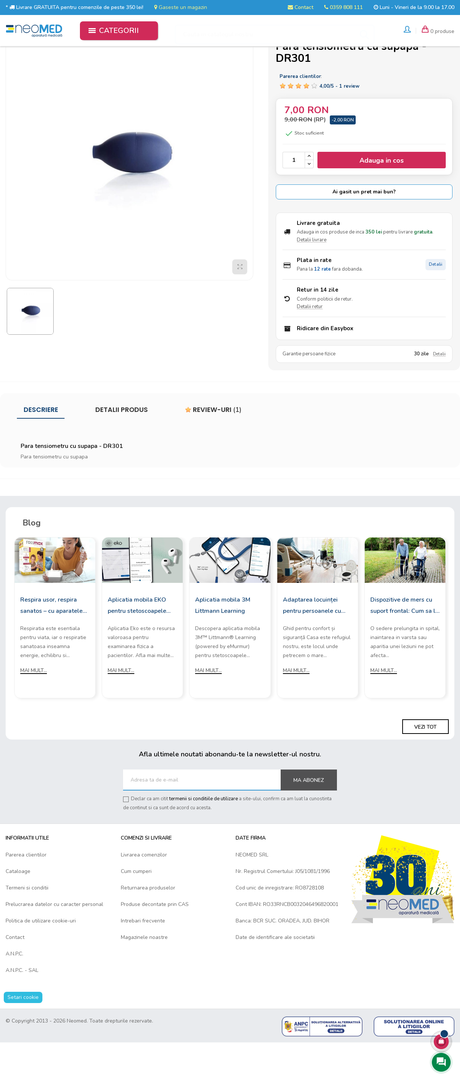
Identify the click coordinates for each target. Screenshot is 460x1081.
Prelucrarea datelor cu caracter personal (54, 942)
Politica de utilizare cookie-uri (41, 959)
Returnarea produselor (148, 926)
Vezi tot (425, 765)
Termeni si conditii (27, 926)
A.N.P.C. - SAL (22, 1008)
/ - (339, 124)
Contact (300, 7)
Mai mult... (33, 709)
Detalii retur (310, 345)
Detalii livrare (311, 278)
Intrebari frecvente (143, 959)
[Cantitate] (294, 198)
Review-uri (213, 448)
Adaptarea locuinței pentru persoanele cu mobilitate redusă (312, 644)
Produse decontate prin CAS (155, 942)
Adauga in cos (381, 199)
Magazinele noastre (144, 975)
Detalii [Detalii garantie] (439, 392)
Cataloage (18, 909)
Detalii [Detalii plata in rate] (435, 303)
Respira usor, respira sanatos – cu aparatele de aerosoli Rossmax (51, 644)
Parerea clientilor (26, 893)
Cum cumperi (136, 909)
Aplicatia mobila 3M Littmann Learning (222, 644)
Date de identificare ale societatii (275, 975)
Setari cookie (23, 1035)
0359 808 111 (343, 7)
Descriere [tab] (41, 448)
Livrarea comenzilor (144, 893)
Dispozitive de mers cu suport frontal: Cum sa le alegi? (404, 644)
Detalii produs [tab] (121, 448)
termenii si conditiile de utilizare (203, 837)
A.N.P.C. (14, 992)
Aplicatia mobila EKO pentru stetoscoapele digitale (137, 644)
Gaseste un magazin (180, 7)
